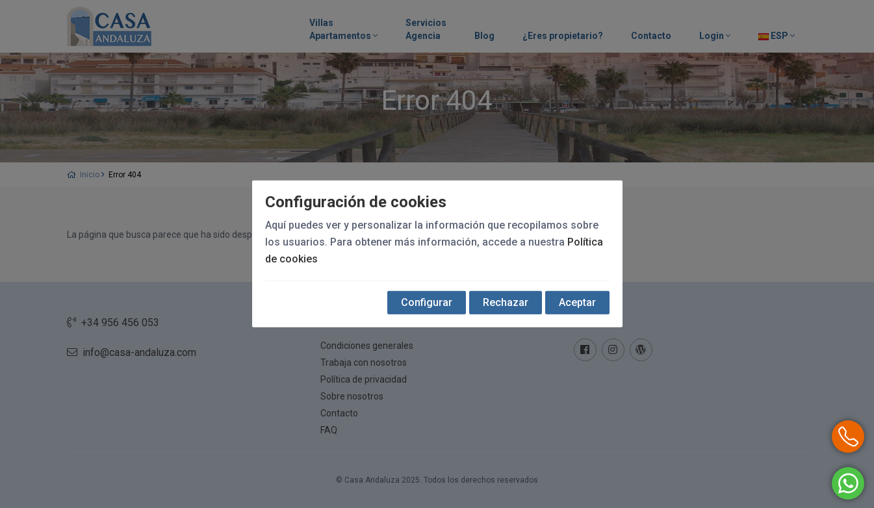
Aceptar (577, 302)
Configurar (426, 302)
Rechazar (505, 302)
